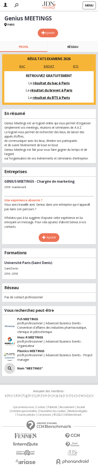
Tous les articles (26, 414)
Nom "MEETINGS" (30, 368)
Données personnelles (24, 411)
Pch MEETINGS (27, 319)
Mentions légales (77, 411)
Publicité (52, 407)
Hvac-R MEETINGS (30, 337)
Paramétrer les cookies (52, 411)
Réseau (72, 47)
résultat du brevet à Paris (51, 90)
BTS (76, 66)
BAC (22, 66)
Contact (40, 407)
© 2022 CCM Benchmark (67, 414)
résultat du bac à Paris (51, 83)
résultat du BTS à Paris (51, 97)
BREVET (49, 66)
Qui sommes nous (23, 407)
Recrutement (67, 407)
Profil (23, 47)
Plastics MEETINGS (30, 351)
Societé (81, 407)
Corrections (44, 414)
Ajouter (50, 33)
